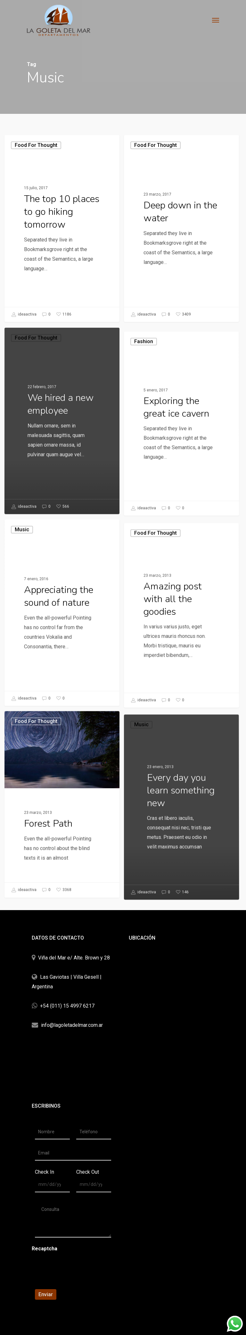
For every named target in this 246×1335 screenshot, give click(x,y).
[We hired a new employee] (60, 497)
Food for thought (36, 145)
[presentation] (75, 1271)
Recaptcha (44, 1249)
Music (25, 629)
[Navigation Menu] (215, 20)
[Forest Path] (60, 880)
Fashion (143, 496)
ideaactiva (24, 314)
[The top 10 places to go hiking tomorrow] (61, 228)
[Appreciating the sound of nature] (60, 689)
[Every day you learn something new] (184, 920)
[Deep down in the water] (181, 228)
